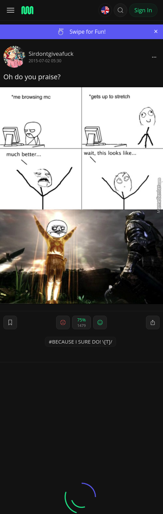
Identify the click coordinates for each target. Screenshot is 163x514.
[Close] (156, 31)
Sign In (143, 10)
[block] (154, 56)
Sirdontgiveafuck (51, 53)
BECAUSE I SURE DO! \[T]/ (82, 341)
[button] (120, 10)
